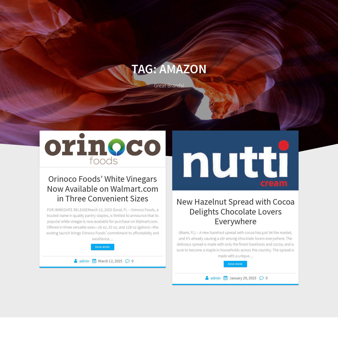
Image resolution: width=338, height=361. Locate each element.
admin (84, 260)
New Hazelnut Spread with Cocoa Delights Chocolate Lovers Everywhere (235, 211)
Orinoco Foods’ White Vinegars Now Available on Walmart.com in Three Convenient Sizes (102, 188)
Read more (102, 247)
